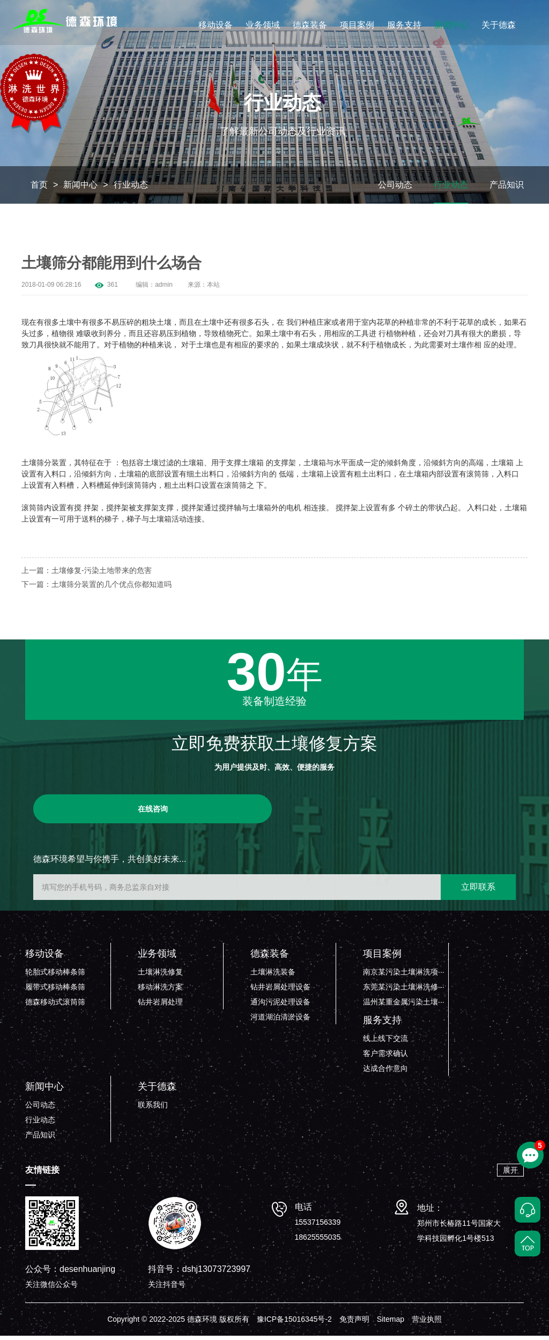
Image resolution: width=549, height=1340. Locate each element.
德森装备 (310, 24)
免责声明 (354, 1323)
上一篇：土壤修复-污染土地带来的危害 (86, 574)
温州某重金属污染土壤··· (403, 1006)
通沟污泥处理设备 (280, 1006)
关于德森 (498, 24)
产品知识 (506, 188)
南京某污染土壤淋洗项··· (403, 976)
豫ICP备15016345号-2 (294, 1323)
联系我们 (153, 1109)
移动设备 (215, 24)
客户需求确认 (385, 1057)
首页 (39, 188)
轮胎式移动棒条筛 (55, 976)
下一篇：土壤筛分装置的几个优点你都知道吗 (96, 588)
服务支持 (404, 24)
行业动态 (131, 188)
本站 (213, 289)
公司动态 (395, 188)
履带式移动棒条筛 (55, 991)
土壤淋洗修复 (160, 976)
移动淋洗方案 (160, 991)
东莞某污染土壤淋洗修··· (403, 991)
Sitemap (390, 1323)
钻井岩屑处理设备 (280, 991)
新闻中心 (451, 24)
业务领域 (263, 24)
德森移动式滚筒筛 (55, 1006)
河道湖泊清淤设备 (280, 1021)
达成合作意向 (385, 1072)
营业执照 (427, 1323)
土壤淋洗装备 (272, 976)
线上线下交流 (385, 1042)
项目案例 (357, 24)
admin (164, 289)
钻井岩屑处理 (160, 1006)
